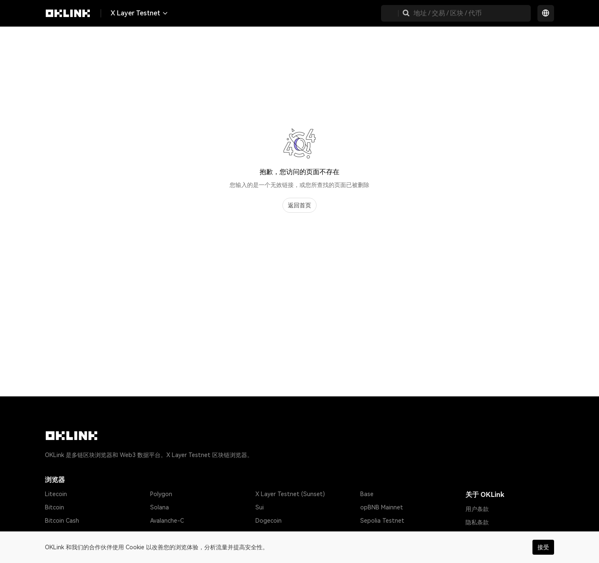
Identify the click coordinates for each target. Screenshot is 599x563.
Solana (159, 507)
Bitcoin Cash (62, 520)
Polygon (161, 494)
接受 (543, 547)
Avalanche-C (167, 520)
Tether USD (61, 534)
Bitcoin (54, 507)
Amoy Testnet (379, 534)
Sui (259, 507)
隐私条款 (477, 522)
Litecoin (56, 494)
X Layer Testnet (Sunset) (290, 494)
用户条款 (477, 509)
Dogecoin (268, 520)
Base (367, 494)
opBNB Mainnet (381, 507)
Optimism (163, 534)
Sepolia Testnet (382, 520)
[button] (406, 13)
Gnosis (264, 534)
